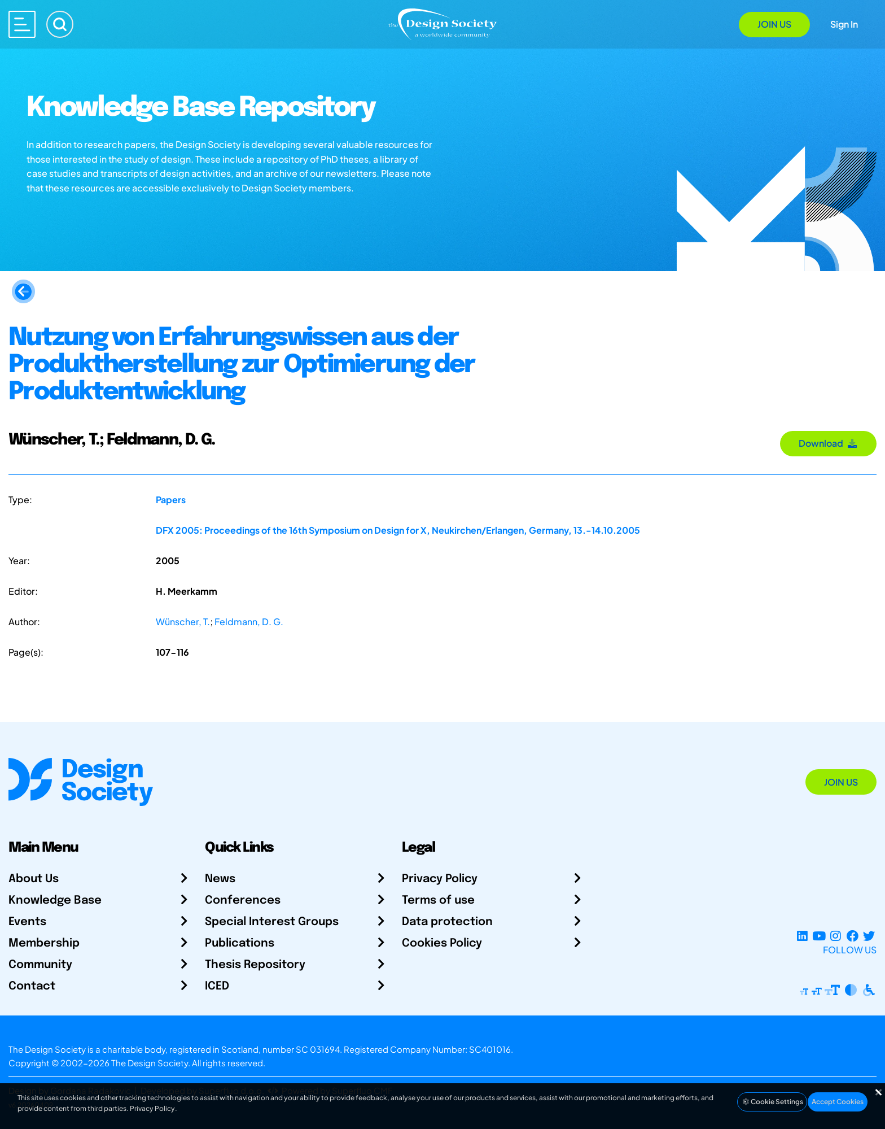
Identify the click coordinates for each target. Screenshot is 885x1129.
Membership (44, 943)
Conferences (243, 900)
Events (27, 922)
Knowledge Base (55, 900)
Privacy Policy (439, 879)
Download (828, 443)
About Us (33, 879)
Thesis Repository (255, 965)
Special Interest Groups (272, 922)
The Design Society (149, 1062)
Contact (31, 986)
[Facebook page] (852, 936)
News (220, 879)
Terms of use (438, 900)
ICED (217, 986)
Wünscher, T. (183, 621)
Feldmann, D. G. (248, 621)
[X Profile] (869, 936)
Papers (171, 499)
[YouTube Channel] (818, 936)
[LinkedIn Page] (802, 936)
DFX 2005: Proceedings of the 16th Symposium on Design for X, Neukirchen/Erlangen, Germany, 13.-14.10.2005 (398, 530)
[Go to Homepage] (442, 23)
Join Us (774, 24)
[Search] (59, 24)
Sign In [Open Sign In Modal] (844, 24)
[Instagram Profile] (835, 936)
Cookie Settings (772, 1101)
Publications (239, 943)
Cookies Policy (442, 943)
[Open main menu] (22, 24)
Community (40, 965)
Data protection (447, 922)
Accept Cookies (838, 1101)
